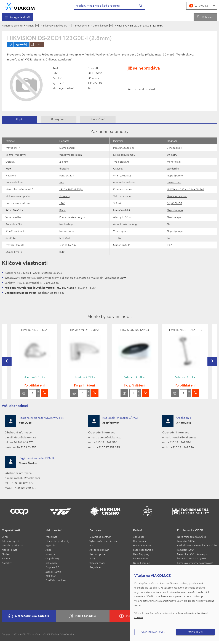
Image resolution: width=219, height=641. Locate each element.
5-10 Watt (64, 237)
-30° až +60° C (67, 244)
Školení (6, 554)
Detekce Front (141, 558)
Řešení (137, 530)
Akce (48, 549)
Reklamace (52, 562)
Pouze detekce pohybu (72, 217)
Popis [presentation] (19, 119)
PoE (169, 237)
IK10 (62, 251)
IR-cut (62, 210)
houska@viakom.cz (184, 437)
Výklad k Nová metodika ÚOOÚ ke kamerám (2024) (197, 547)
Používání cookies (56, 580)
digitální (64, 168)
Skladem (34, 377)
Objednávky (52, 558)
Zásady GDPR (53, 571)
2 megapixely (174, 147)
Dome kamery (67, 147)
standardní (173, 168)
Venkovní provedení (70, 154)
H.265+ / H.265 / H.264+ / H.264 (185, 189)
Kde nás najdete (11, 540)
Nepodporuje (175, 175)
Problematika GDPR (190, 530)
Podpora (95, 530)
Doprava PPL (53, 567)
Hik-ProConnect (142, 545)
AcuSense (138, 536)
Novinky (50, 554)
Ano (61, 182)
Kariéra (6, 558)
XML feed (51, 575)
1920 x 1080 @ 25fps (71, 189)
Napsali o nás (9, 549)
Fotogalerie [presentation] (58, 119)
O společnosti (11, 530)
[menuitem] (17, 17)
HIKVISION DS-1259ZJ (134, 330)
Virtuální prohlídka (12, 545)
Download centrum (100, 536)
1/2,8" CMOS (174, 203)
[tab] (19, 119)
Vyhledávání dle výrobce (103, 540)
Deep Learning (141, 562)
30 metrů (172, 154)
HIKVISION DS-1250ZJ (34, 330)
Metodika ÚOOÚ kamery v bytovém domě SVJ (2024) (192, 556)
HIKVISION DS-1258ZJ (84, 330)
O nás (5, 536)
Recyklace (95, 567)
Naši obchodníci (82, 616)
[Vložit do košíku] (44, 393)
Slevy (92, 558)
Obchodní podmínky (58, 540)
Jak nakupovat (97, 554)
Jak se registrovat (99, 549)
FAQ (92, 545)
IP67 (169, 244)
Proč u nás (51, 536)
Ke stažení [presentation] (97, 119)
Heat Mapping (141, 554)
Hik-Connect (140, 540)
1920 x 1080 (174, 182)
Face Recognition (143, 549)
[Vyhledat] (141, 6)
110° (62, 203)
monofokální (174, 161)
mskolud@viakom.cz (27, 478)
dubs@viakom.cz (25, 437)
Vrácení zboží (97, 562)
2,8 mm (63, 161)
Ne (168, 224)
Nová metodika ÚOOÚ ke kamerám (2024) (191, 539)
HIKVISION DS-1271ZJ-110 (185, 330)
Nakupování (53, 530)
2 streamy (64, 196)
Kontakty (7, 562)
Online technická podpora (29, 616)
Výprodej (51, 545)
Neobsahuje (174, 217)
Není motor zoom (177, 196)
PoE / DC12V (66, 175)
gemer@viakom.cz (109, 437)
